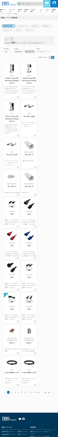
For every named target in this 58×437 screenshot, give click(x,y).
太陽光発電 (46, 356)
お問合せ (32, 400)
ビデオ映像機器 (6, 350)
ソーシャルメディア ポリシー (10, 427)
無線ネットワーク (22, 336)
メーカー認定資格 (6, 412)
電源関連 (20, 345)
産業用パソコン (6, 339)
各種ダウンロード (6, 406)
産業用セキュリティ (23, 333)
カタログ (31, 373)
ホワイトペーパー (33, 376)
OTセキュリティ (34, 362)
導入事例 (20, 10)
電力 (17, 379)
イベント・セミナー (48, 376)
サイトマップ (6, 424)
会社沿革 (18, 412)
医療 (31, 356)
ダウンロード (8, 30)
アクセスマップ (19, 415)
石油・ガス (46, 333)
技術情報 (26, 10)
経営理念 (18, 404)
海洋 (17, 385)
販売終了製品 (5, 409)
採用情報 (18, 418)
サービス (20, 347)
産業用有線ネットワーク (8, 333)
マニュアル (32, 382)
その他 (17, 392)
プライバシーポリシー (41, 424)
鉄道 (45, 343)
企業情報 (53, 10)
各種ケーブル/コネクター (8, 347)
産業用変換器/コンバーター (9, 336)
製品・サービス (3, 10)
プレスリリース (47, 379)
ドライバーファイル (34, 385)
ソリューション (12, 10)
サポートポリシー (28, 424)
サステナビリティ (25, 427)
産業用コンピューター (35, 343)
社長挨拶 (18, 406)
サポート (47, 10)
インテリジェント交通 (35, 351)
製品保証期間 (5, 415)
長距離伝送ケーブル (7, 345)
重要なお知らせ (47, 373)
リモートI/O (21, 342)
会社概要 (18, 409)
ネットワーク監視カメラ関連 (9, 342)
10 (38, 294)
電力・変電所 (33, 359)
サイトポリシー (17, 424)
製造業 (45, 346)
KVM (3, 353)
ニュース (41, 10)
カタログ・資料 (34, 10)
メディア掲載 (46, 382)
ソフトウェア (21, 339)
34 (45, 294)
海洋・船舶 (46, 338)
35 (48, 294)
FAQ (19, 30)
